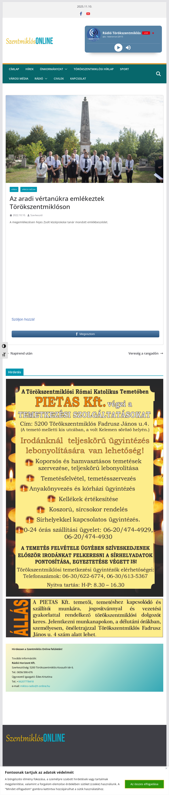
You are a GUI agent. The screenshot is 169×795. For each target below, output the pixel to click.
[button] (65, 69)
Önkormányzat (51, 69)
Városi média (18, 78)
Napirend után (19, 353)
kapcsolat (78, 78)
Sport (124, 69)
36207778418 (26, 681)
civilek (59, 78)
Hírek (29, 69)
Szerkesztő (36, 215)
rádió (39, 78)
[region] (84, 780)
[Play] (118, 48)
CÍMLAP (14, 69)
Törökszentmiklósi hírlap (94, 69)
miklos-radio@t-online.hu (35, 686)
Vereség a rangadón (145, 353)
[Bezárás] (166, 768)
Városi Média (28, 189)
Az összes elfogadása (144, 784)
